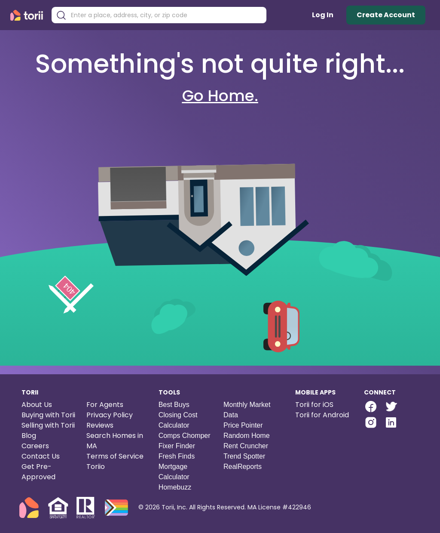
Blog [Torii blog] (28, 436)
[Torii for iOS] (322, 405)
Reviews (99, 425)
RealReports (242, 466)
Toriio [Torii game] (95, 466)
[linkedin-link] (391, 422)
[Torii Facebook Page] (371, 408)
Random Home (246, 435)
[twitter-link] (390, 406)
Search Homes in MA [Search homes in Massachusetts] (114, 441)
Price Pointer (243, 425)
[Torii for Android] (322, 415)
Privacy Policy (109, 415)
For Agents (104, 405)
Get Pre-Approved (38, 472)
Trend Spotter (244, 456)
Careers (35, 446)
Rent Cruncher (245, 446)
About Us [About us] (36, 405)
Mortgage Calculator (174, 472)
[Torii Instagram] (371, 423)
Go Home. (220, 96)
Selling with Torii (48, 425)
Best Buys (174, 404)
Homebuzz (175, 487)
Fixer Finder (177, 446)
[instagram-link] (371, 422)
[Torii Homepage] (28, 15)
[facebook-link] (371, 406)
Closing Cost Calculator (178, 420)
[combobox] (165, 15)
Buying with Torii (48, 415)
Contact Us (40, 456)
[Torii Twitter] (390, 408)
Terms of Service (115, 456)
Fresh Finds (177, 456)
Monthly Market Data (246, 410)
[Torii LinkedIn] (391, 423)
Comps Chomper (185, 435)
